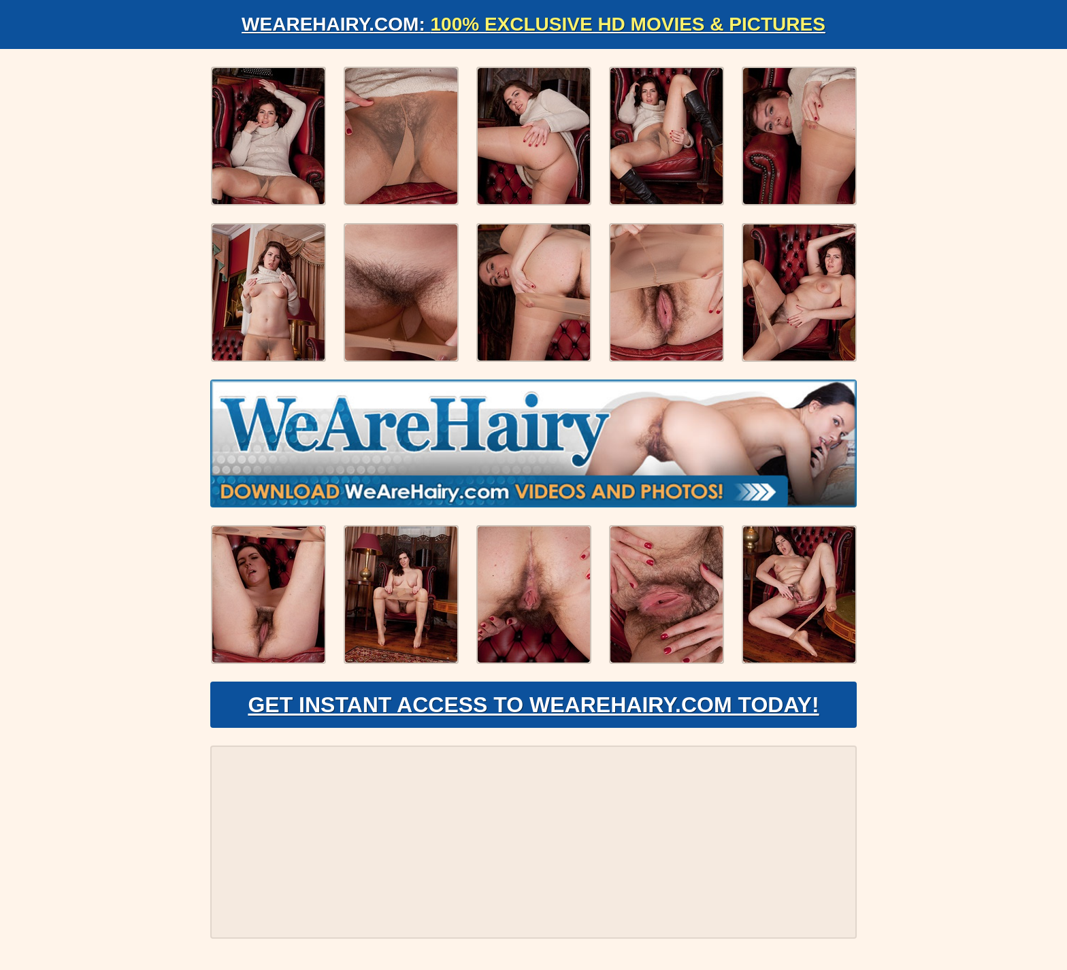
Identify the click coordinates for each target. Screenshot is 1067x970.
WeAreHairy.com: (533, 24)
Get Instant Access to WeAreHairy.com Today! (533, 704)
